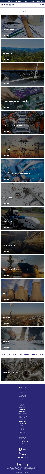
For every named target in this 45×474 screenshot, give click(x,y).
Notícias (22, 425)
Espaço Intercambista (22, 414)
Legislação (33, 1)
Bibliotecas (22, 398)
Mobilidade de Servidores (22, 416)
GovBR (2, 1)
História (22, 390)
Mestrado (22, 404)
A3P (22, 399)
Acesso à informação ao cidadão (22, 445)
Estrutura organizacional (22, 393)
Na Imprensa (22, 428)
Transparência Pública (22, 457)
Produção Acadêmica (22, 438)
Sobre (22, 389)
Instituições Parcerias (22, 413)
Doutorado (22, 405)
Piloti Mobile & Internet (25, 472)
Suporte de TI (22, 440)
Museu (22, 392)
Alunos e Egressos (22, 435)
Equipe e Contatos (22, 431)
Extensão (22, 409)
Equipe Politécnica (22, 395)
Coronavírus (22, 421)
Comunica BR (9, 1)
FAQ (22, 443)
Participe (26, 1)
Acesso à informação (18, 1)
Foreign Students (22, 419)
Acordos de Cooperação (22, 417)
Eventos (22, 426)
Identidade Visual (22, 432)
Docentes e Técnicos (22, 437)
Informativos (22, 429)
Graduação (22, 402)
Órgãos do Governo (40, 1)
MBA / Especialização (22, 407)
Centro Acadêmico (22, 396)
